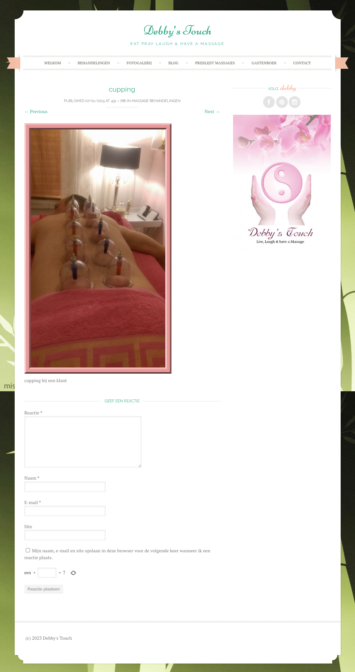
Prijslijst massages (215, 62)
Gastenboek (263, 62)
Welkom (52, 62)
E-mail (32, 502)
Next (212, 111)
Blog (174, 62)
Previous (36, 111)
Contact (302, 62)
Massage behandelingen (156, 101)
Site (28, 526)
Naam (31, 478)
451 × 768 (118, 101)
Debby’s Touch (177, 30)
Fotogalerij (139, 62)
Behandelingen (94, 62)
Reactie (33, 413)
